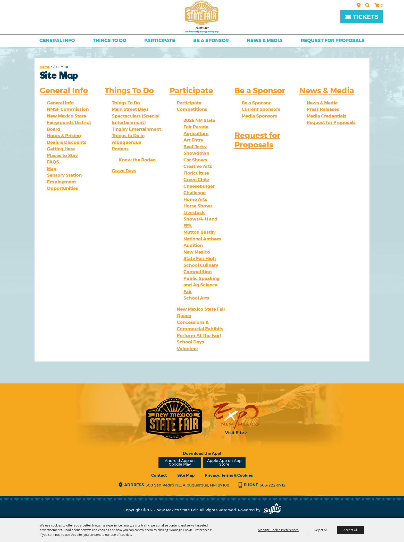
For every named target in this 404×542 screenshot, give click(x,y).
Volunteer (187, 348)
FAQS (53, 162)
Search (367, 5)
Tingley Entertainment (136, 129)
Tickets (365, 17)
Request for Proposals (333, 40)
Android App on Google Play (180, 462)
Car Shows (195, 160)
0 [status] (382, 5)
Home (45, 67)
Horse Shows (198, 206)
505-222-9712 (272, 485)
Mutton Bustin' (199, 232)
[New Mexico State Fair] (202, 17)
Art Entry (193, 140)
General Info (57, 40)
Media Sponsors (259, 116)
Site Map (186, 475)
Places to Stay (62, 155)
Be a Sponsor (211, 40)
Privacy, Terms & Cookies (229, 475)
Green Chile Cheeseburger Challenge (199, 186)
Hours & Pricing (64, 135)
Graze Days (124, 171)
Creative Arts (197, 166)
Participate (159, 40)
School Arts (196, 298)
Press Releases (323, 109)
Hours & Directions (358, 5)
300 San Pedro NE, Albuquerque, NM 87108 (187, 485)
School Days (190, 342)
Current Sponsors (261, 109)
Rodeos (120, 149)
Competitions (192, 109)
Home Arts (195, 199)
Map (51, 168)
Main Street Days (130, 109)
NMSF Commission (68, 109)
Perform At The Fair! (199, 335)
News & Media (265, 40)
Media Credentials (326, 116)
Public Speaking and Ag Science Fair (201, 285)
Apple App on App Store (224, 462)
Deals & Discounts (66, 142)
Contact (159, 475)
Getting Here (61, 149)
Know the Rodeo (137, 160)
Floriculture (196, 173)
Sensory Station (64, 175)
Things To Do (109, 40)
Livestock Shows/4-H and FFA (200, 219)
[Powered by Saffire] (272, 510)
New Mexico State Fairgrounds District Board (69, 122)
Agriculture (195, 133)
